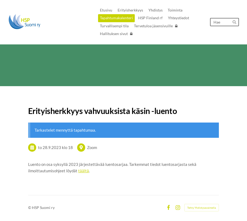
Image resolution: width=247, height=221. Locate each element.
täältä (83, 170)
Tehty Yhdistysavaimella (201, 207)
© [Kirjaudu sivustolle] (30, 207)
